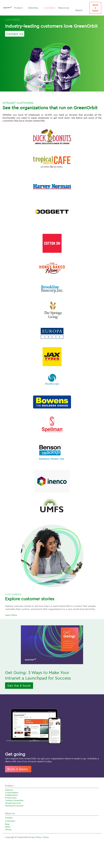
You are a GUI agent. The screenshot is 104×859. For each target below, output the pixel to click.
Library (8, 829)
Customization (11, 792)
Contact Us (14, 34)
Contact (9, 817)
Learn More (11, 615)
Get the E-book (19, 685)
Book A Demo (18, 769)
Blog (7, 824)
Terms (46, 837)
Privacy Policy (35, 837)
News (7, 826)
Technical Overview (14, 805)
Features (9, 790)
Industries (34, 7)
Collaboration (11, 795)
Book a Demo (95, 7)
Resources (65, 7)
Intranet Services (13, 803)
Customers (49, 7)
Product (19, 7)
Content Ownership (14, 800)
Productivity (11, 797)
